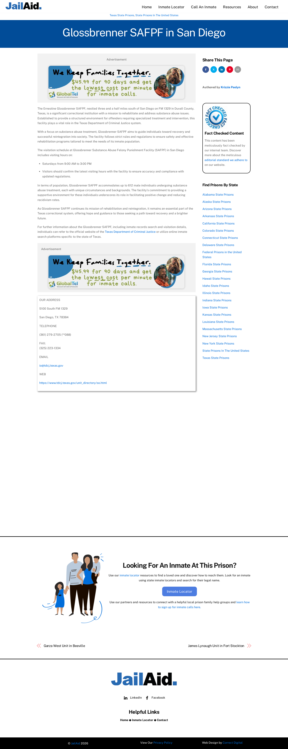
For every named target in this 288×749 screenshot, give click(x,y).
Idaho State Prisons (215, 285)
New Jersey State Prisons (219, 336)
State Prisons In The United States (156, 15)
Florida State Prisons (216, 264)
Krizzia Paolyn (230, 87)
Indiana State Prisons (216, 300)
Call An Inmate (203, 7)
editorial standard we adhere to (226, 159)
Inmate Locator (171, 7)
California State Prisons (218, 223)
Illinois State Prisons (216, 292)
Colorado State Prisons (218, 230)
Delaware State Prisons (218, 244)
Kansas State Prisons (216, 314)
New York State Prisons (218, 343)
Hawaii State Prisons (216, 278)
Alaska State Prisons (216, 201)
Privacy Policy (162, 742)
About (253, 7)
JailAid (75, 742)
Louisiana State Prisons (218, 321)
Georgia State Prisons (217, 271)
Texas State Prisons (122, 15)
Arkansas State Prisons (218, 215)
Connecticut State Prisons (220, 237)
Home (147, 7)
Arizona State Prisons (217, 208)
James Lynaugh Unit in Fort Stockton (216, 645)
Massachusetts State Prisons (222, 328)
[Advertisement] (116, 504)
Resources (232, 7)
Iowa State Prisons (215, 307)
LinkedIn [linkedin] (132, 696)
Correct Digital (233, 742)
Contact (271, 7)
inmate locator (129, 575)
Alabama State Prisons (218, 194)
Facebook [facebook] (154, 696)
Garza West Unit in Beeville (64, 645)
